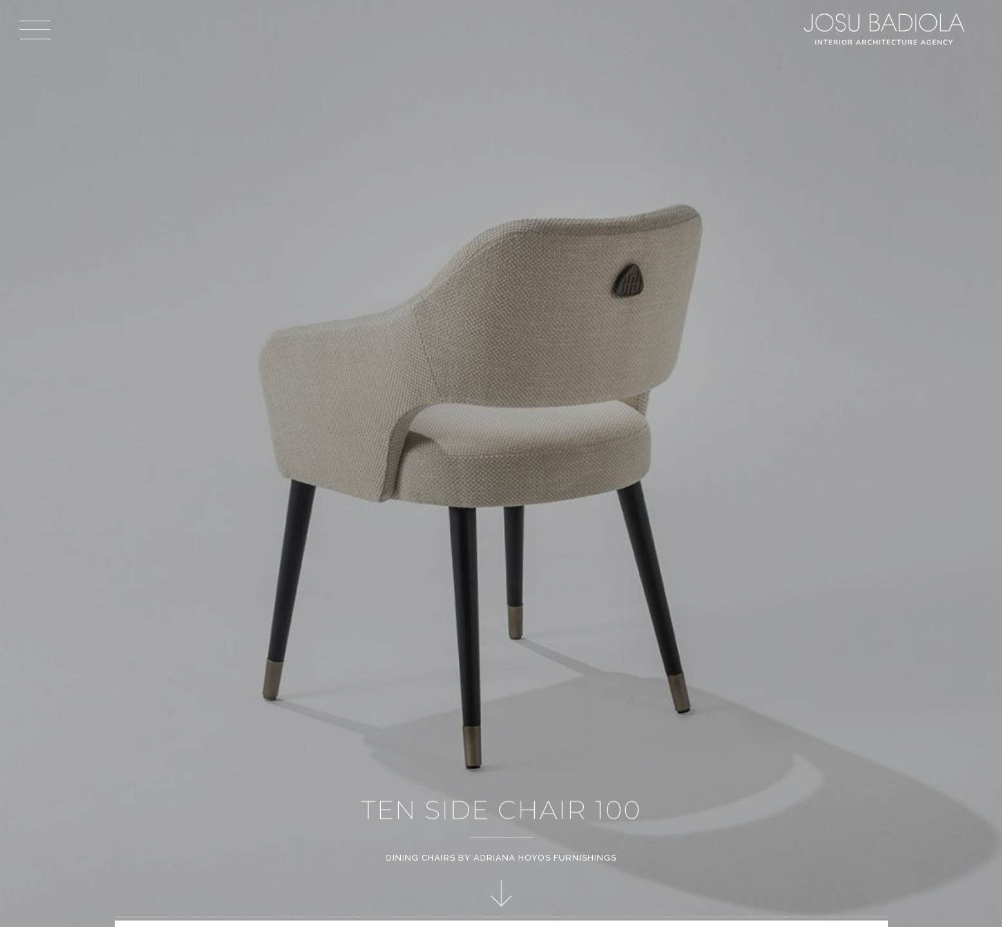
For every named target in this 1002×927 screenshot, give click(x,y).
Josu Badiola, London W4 (886, 29)
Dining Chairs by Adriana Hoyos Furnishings (501, 858)
